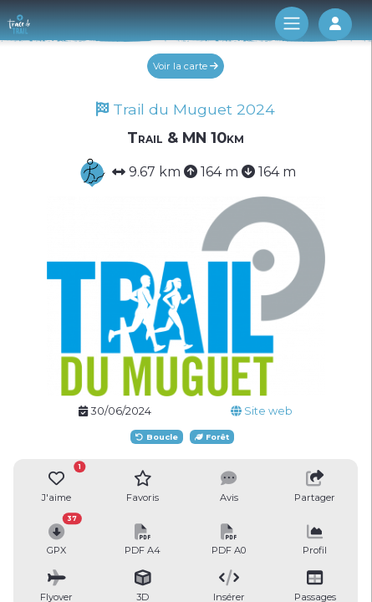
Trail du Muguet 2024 (185, 109)
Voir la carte (185, 66)
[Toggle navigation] (291, 23)
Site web (262, 411)
